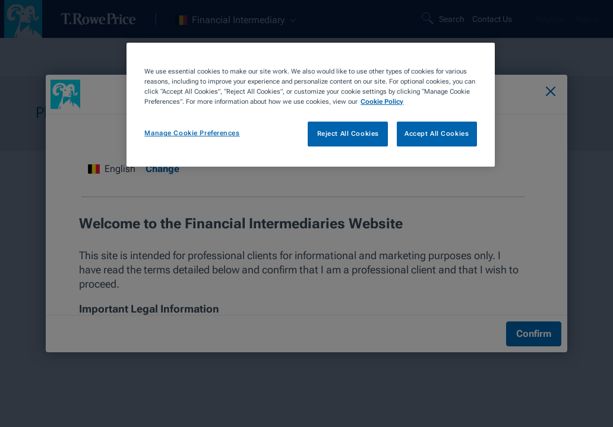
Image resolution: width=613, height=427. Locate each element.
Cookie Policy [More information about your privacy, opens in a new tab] (382, 101)
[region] (310, 105)
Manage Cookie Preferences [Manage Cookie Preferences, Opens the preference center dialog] (191, 133)
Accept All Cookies (437, 133)
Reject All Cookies (348, 133)
